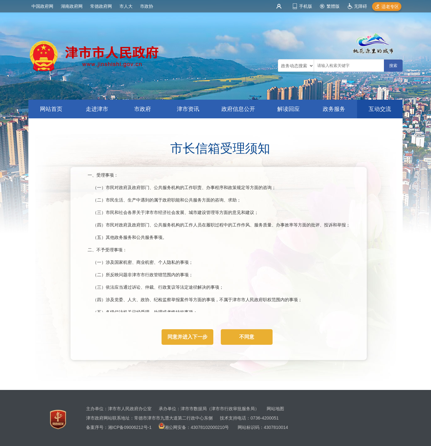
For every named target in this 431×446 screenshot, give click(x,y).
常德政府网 (101, 6)
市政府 (142, 109)
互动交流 (380, 109)
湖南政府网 (72, 6)
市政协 (146, 6)
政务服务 (334, 109)
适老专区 (390, 6)
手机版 (305, 6)
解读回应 (288, 109)
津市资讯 (188, 109)
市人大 (126, 6)
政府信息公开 (238, 109)
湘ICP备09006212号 (128, 427)
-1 (150, 427)
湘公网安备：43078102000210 (194, 427)
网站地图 (275, 408)
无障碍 (360, 6)
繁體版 (333, 6)
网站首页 (51, 109)
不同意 (246, 336)
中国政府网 (42, 6)
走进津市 (97, 109)
